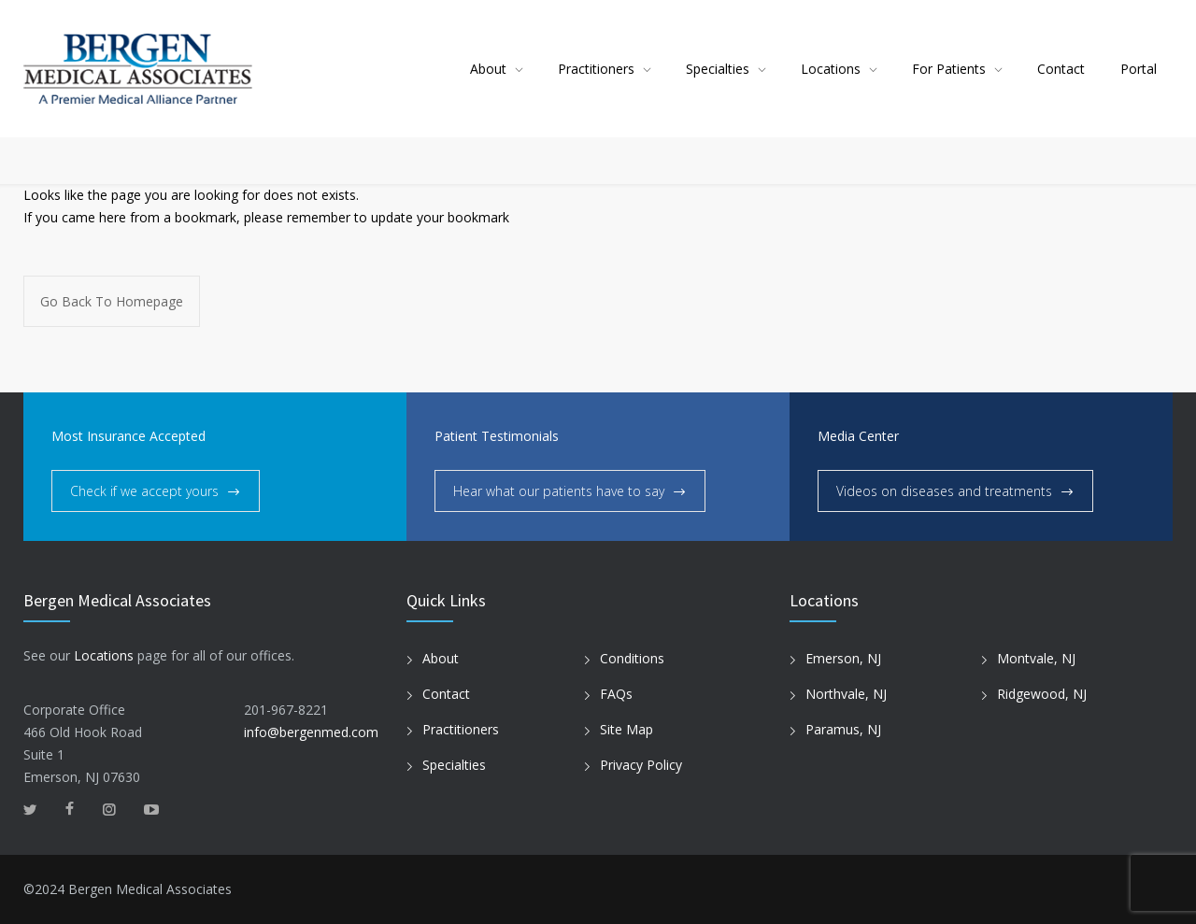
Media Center (858, 436)
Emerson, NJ (843, 658)
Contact (1061, 69)
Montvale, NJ (1036, 658)
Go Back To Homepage (111, 301)
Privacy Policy (641, 765)
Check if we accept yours (144, 491)
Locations (831, 69)
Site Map (626, 729)
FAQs (616, 694)
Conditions (632, 658)
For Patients (949, 69)
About (488, 69)
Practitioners (596, 69)
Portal (1138, 69)
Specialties (717, 69)
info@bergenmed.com (311, 732)
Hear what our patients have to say (558, 491)
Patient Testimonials (496, 436)
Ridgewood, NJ (1042, 694)
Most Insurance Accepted (128, 436)
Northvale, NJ (846, 694)
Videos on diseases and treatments (944, 491)
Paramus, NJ (843, 729)
